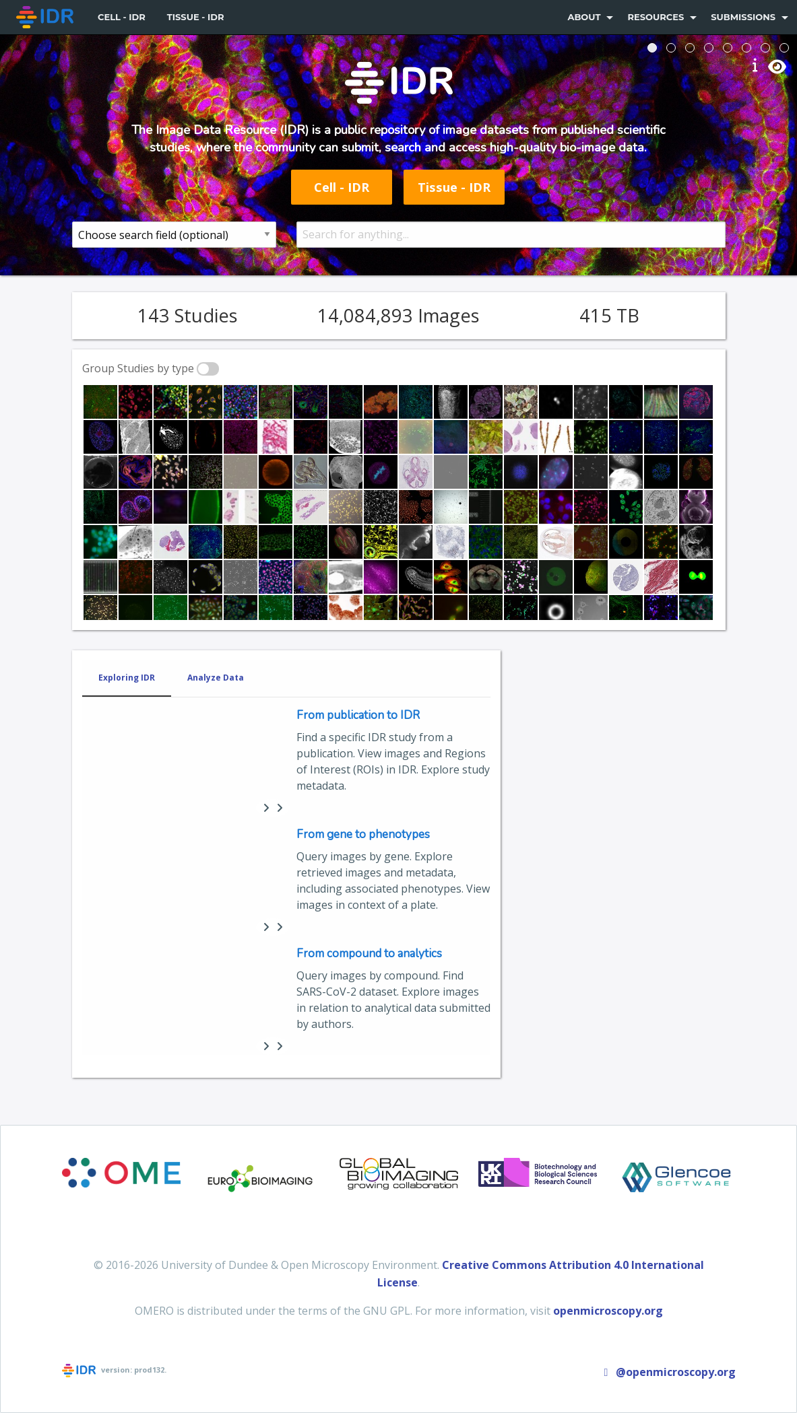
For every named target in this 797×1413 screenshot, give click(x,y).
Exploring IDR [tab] (126, 677)
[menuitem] (46, 17)
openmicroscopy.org (608, 1310)
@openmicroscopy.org (668, 1372)
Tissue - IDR (195, 16)
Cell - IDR (122, 16)
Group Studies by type (138, 368)
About (583, 16)
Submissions (743, 16)
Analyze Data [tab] (215, 677)
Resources (655, 16)
